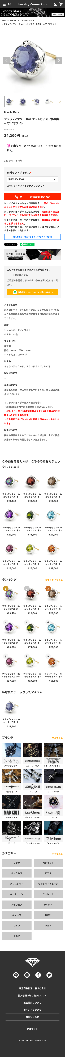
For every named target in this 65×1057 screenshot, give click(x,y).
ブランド (13, 20)
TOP (4, 20)
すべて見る (57, 738)
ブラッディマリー (27, 20)
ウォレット (48, 894)
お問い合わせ (32, 1016)
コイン (17, 925)
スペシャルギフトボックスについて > (25, 185)
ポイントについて (32, 1009)
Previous (6, 60)
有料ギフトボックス (20, 172)
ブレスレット (16, 883)
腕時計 (48, 915)
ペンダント (48, 862)
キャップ (16, 915)
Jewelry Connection (32, 4)
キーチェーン (16, 894)
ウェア (48, 925)
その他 (17, 935)
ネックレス (16, 873)
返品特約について (32, 1002)
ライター (48, 904)
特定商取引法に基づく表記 (32, 988)
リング (17, 862)
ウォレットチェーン (48, 883)
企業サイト (32, 1028)
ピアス (48, 873)
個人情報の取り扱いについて (32, 995)
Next (58, 60)
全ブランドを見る (54, 579)
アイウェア (16, 904)
